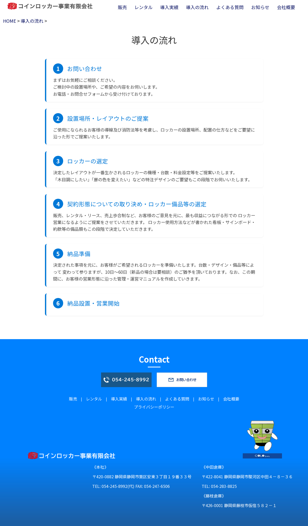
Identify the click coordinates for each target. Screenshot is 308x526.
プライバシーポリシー (154, 407)
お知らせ (206, 399)
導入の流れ (32, 20)
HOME (9, 20)
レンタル (94, 399)
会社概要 (231, 399)
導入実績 (119, 399)
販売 (73, 399)
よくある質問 (177, 399)
